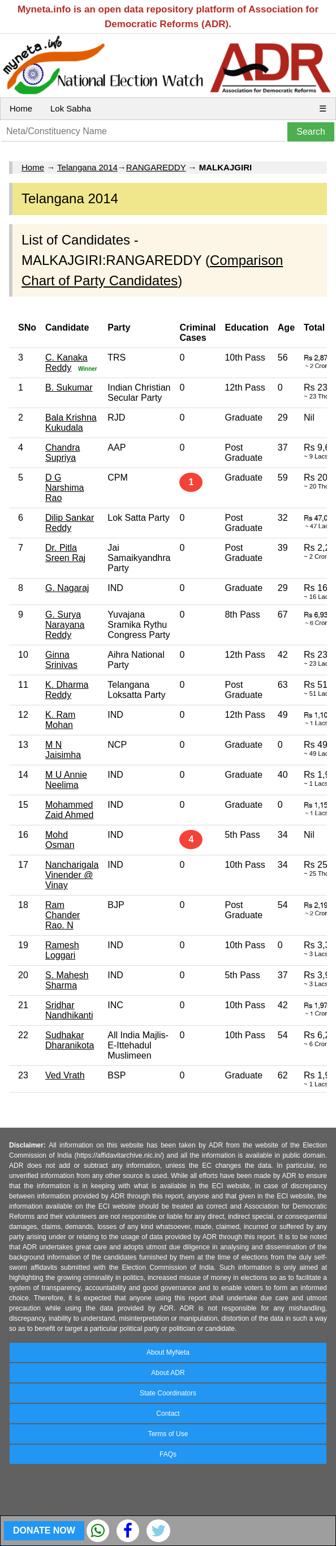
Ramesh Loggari (62, 950)
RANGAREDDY (156, 167)
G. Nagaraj (67, 588)
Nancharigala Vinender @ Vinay (71, 875)
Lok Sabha (70, 108)
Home (21, 108)
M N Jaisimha (63, 750)
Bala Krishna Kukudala (71, 422)
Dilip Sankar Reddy (69, 523)
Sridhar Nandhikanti (69, 1010)
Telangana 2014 (87, 167)
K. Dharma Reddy (66, 690)
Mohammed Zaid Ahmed (69, 810)
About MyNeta (168, 1352)
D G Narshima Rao (64, 488)
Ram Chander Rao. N (62, 915)
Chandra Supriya (62, 452)
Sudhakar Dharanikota (69, 1040)
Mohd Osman (60, 840)
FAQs (168, 1454)
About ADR (167, 1373)
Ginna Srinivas (61, 660)
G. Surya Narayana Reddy (64, 625)
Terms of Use (168, 1434)
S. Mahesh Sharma (66, 980)
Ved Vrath (65, 1075)
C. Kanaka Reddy (66, 362)
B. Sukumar (69, 387)
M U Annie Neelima (66, 780)
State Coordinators (168, 1393)
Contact (167, 1413)
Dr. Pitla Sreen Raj (65, 553)
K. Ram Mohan (60, 720)
